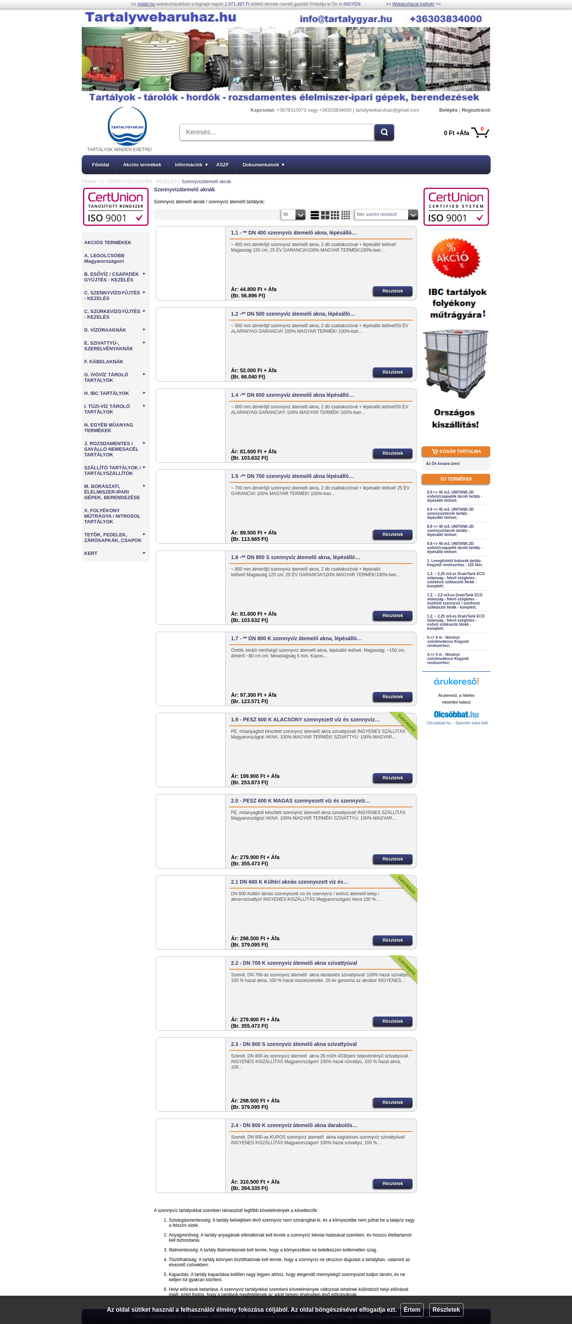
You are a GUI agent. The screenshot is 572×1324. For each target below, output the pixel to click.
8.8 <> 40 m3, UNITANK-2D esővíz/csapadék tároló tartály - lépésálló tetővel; (454, 548)
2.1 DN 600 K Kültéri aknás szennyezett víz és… (290, 882)
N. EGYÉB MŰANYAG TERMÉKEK (108, 427)
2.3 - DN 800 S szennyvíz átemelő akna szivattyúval (294, 1044)
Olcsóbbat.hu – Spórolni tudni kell (457, 723)
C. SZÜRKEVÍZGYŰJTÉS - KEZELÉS (115, 314)
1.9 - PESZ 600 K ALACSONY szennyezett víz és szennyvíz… (305, 719)
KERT (115, 553)
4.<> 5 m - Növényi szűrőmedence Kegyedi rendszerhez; (448, 659)
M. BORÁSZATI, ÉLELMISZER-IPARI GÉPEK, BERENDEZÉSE (115, 492)
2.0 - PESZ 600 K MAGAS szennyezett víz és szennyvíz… (301, 801)
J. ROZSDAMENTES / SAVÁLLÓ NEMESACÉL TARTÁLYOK (115, 449)
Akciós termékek (142, 165)
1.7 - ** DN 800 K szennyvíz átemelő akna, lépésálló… (296, 638)
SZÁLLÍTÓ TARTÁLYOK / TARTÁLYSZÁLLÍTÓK (115, 470)
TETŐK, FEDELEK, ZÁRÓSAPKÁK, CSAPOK (115, 537)
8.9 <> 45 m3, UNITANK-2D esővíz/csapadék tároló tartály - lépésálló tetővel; (454, 496)
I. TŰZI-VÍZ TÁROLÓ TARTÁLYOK (115, 409)
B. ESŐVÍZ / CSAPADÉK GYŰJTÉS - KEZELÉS (115, 277)
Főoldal (100, 165)
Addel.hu (146, 4)
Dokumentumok (263, 165)
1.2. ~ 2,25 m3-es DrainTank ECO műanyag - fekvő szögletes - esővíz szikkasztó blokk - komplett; (456, 622)
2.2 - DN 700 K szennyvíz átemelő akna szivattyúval (294, 963)
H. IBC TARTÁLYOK (115, 393)
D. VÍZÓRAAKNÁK (115, 330)
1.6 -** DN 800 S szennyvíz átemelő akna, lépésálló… (296, 557)
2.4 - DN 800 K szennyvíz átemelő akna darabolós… (294, 1125)
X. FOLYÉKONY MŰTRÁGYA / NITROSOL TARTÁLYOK (112, 516)
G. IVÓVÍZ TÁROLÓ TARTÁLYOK (115, 377)
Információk (191, 165)
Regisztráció (476, 110)
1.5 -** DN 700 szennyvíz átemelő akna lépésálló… (292, 476)
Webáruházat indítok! (413, 4)
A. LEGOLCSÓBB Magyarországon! (104, 258)
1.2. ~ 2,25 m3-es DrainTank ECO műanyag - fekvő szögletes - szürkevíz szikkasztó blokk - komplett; (456, 580)
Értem (412, 1310)
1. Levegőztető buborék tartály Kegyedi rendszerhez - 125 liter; (455, 563)
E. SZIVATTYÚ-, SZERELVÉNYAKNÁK (115, 345)
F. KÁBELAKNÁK (103, 361)
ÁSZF (222, 165)
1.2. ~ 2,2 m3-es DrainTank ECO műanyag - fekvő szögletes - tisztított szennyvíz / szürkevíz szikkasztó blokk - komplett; (454, 601)
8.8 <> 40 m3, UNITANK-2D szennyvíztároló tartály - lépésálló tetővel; (450, 530)
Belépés (448, 110)
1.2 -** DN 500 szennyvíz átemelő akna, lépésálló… (293, 314)
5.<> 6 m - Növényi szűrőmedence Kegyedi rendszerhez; (448, 641)
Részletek (446, 1310)
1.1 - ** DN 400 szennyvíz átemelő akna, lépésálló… (294, 233)
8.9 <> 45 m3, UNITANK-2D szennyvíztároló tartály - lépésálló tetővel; (450, 513)
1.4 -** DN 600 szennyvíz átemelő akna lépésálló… (292, 395)
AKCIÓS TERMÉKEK (108, 242)
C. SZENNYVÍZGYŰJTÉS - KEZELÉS (139, 181)
